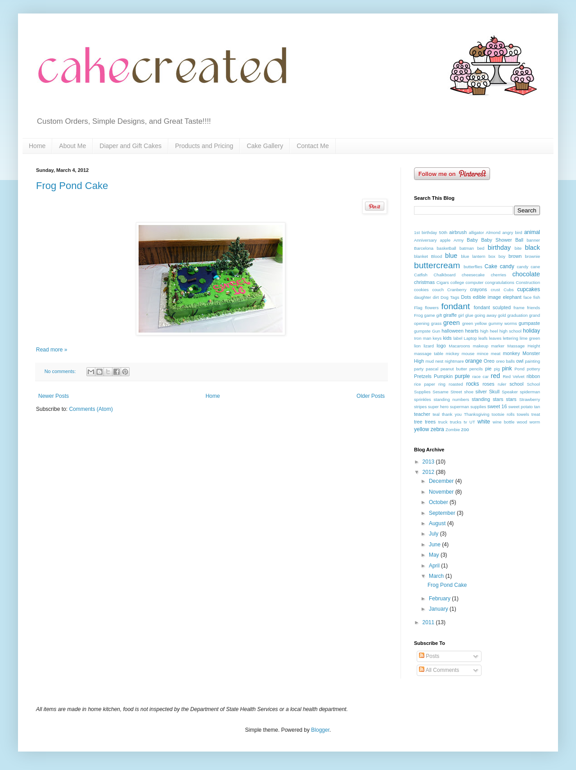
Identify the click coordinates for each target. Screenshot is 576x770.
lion (417, 345)
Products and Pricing (204, 145)
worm (535, 421)
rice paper (424, 384)
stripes (420, 406)
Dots (466, 297)
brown (515, 256)
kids (447, 338)
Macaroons (459, 345)
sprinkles (422, 399)
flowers (431, 307)
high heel (489, 331)
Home (37, 145)
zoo (465, 429)
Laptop (470, 338)
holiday (531, 331)
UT (472, 421)
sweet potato (520, 406)
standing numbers (451, 399)
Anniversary (425, 240)
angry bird (512, 232)
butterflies (473, 266)
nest (439, 361)
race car (480, 376)
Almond (493, 232)
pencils (476, 368)
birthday (499, 247)
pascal (432, 368)
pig (497, 368)
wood (522, 421)
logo (441, 345)
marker (497, 345)
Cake (491, 266)
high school (511, 331)
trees (430, 421)
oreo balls (505, 361)
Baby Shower (496, 240)
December (442, 481)
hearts (472, 330)
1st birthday (425, 232)
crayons (478, 289)
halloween (452, 330)
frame (519, 307)
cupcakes (528, 289)
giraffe (450, 315)
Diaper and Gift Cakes (130, 145)
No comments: (61, 371)
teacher (422, 414)
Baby (472, 240)
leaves (495, 338)
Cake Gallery (265, 145)
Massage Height (523, 345)
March (437, 576)
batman (466, 248)
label (457, 338)
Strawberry (529, 399)
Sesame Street (447, 391)
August (438, 523)
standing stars (487, 399)
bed (480, 248)
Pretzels (423, 376)
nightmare (454, 361)
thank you (452, 414)
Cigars (442, 282)
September (443, 513)
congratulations (499, 282)
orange (473, 361)
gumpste (422, 331)
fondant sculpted (492, 307)
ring (442, 384)
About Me (72, 145)
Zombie (453, 429)
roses (488, 384)
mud (430, 361)
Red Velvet (513, 376)
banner (533, 240)
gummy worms (502, 323)
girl (461, 315)
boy (502, 256)
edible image (487, 297)
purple (462, 376)
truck (443, 421)
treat (535, 414)
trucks (456, 421)
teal (435, 414)
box (491, 256)
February (440, 598)
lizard (428, 345)
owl (519, 361)
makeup (480, 345)
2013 (429, 462)
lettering (510, 338)
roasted (456, 384)
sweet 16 (497, 406)
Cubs (508, 289)
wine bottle (503, 421)
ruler (502, 384)
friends (533, 307)
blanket (421, 256)
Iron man (422, 338)
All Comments (439, 670)
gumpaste (529, 323)
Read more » (51, 350)
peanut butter (454, 368)
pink (507, 368)
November (442, 492)
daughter (422, 297)
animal (532, 232)
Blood (436, 256)
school (516, 384)
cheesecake (473, 274)
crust (495, 289)
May (435, 555)
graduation (517, 315)
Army (459, 240)
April (435, 566)
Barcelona (423, 248)
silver (481, 391)
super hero (438, 406)
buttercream (437, 265)
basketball (446, 248)
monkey (511, 353)
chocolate (526, 274)
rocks (472, 384)
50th (443, 232)
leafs (482, 338)
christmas (424, 282)
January (439, 609)
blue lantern (473, 256)
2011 (429, 622)
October (439, 502)
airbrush (458, 232)
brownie (532, 256)
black (532, 247)
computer (475, 282)
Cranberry (457, 289)
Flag (418, 307)
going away (486, 315)
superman (459, 406)
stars (511, 399)
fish (536, 297)
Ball (519, 240)
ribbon (533, 376)
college (457, 282)
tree (418, 421)
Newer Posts (53, 396)
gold (502, 315)
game (429, 315)
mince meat (488, 353)
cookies (421, 289)
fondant (455, 306)
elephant (512, 297)
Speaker (510, 391)
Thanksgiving (477, 414)
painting (532, 361)
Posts (429, 656)
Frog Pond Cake (72, 185)
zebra (437, 429)
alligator (476, 232)
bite (518, 248)
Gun (436, 331)
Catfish (421, 274)
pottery (533, 368)
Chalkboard (444, 274)
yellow (421, 429)
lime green (530, 338)
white (483, 422)
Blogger (320, 730)
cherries (498, 274)
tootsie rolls (503, 414)
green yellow (474, 323)
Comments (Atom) (90, 409)
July (434, 534)
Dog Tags (450, 297)
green (451, 322)
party (418, 368)
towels (523, 414)
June (435, 544)
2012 (429, 472)
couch (438, 289)
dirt (436, 297)
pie (488, 368)
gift (439, 315)
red (495, 375)
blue (451, 255)
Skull (494, 391)
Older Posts (370, 396)
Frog (418, 315)
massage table (428, 353)
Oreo (489, 361)
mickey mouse (460, 353)
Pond (519, 368)
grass (436, 323)
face (527, 297)
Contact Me (313, 145)
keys (437, 338)
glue (469, 315)
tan (537, 406)
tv (465, 421)
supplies (478, 406)
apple (445, 240)
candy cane (528, 266)
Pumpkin (443, 376)
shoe (468, 391)
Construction (528, 282)
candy (507, 266)
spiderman (530, 391)
